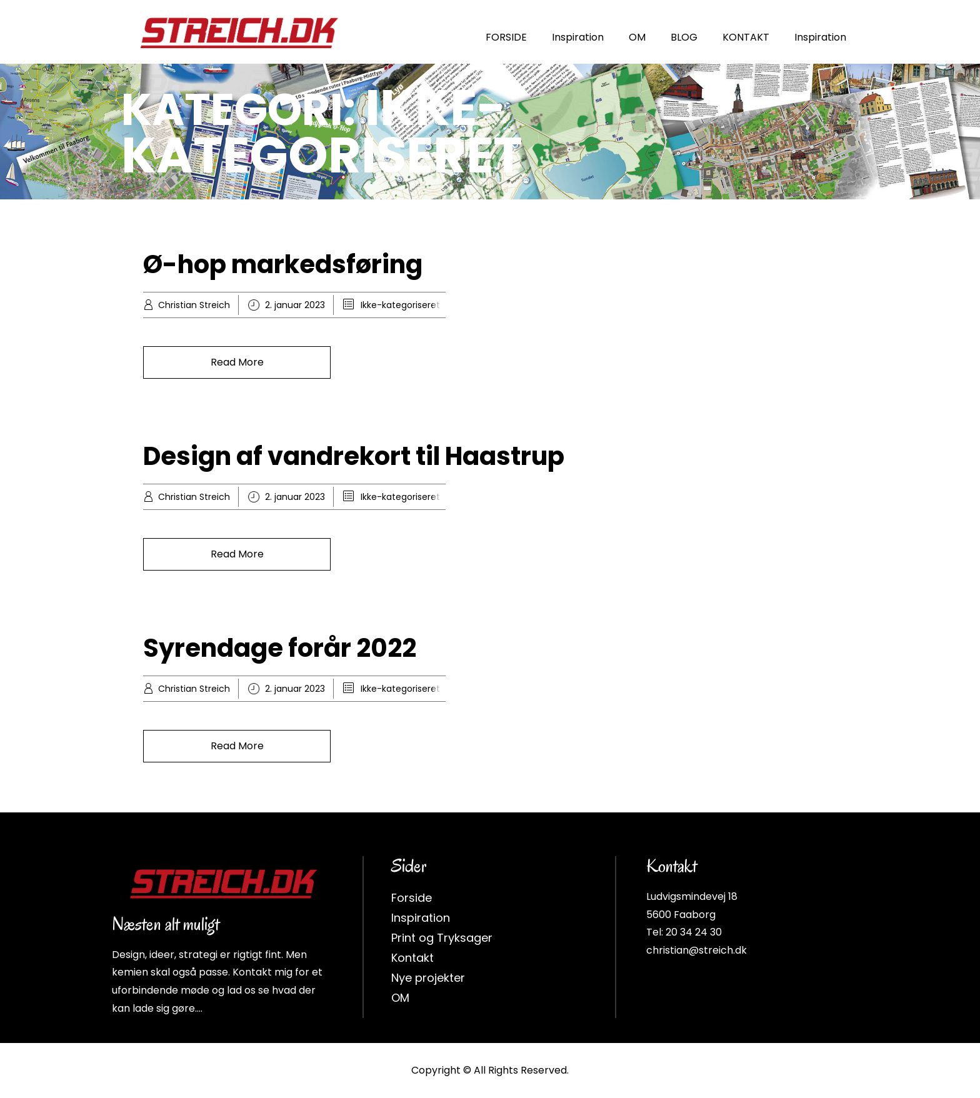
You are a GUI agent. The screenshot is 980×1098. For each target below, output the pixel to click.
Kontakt (412, 957)
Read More (237, 361)
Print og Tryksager (441, 937)
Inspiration (578, 37)
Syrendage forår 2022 (279, 647)
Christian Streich (194, 304)
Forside (411, 897)
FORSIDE (506, 37)
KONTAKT (745, 37)
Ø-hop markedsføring (282, 263)
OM (637, 37)
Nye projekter (428, 977)
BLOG (684, 37)
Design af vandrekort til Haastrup (353, 455)
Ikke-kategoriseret (400, 304)
